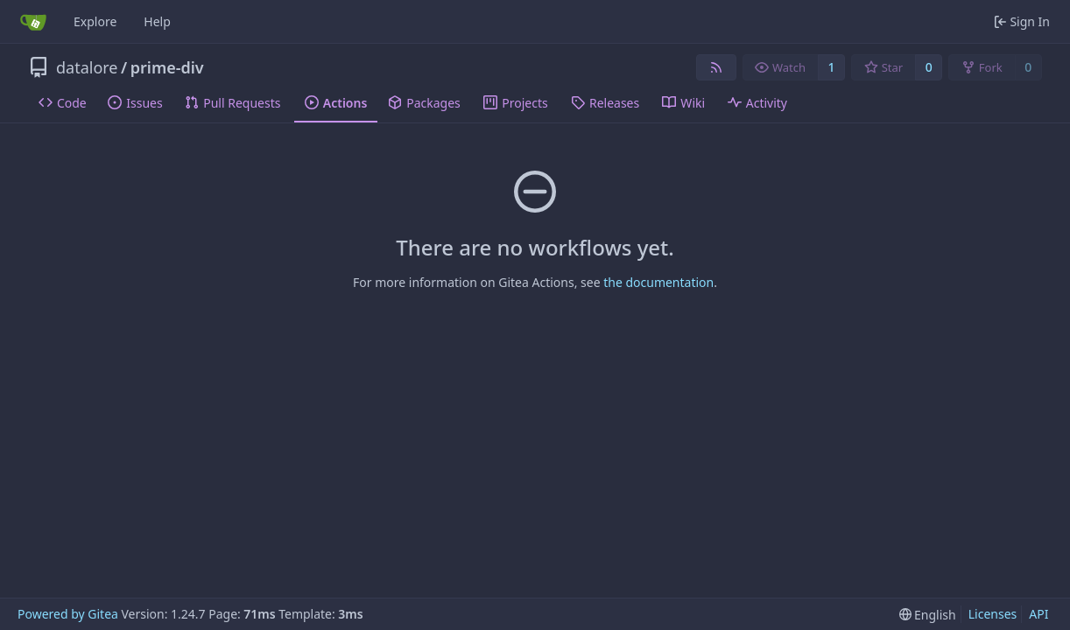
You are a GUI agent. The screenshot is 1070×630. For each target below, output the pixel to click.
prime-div (167, 67)
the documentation (658, 282)
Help (157, 21)
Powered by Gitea (68, 614)
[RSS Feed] (716, 67)
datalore (87, 67)
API (1038, 614)
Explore (95, 21)
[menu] (927, 614)
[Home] (33, 22)
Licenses (992, 614)
